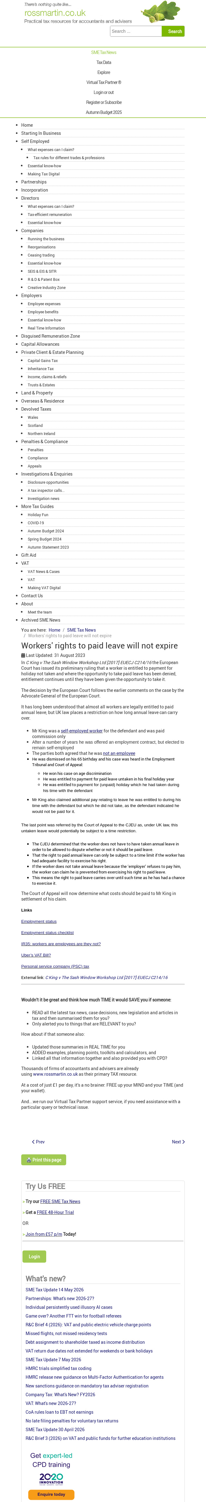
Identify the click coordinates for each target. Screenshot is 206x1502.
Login (34, 1257)
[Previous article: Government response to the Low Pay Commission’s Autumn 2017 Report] (38, 1142)
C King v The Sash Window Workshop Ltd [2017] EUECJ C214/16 (106, 977)
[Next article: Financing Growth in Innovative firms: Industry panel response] (178, 1142)
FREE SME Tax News (60, 1201)
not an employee (119, 753)
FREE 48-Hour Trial (55, 1212)
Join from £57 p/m (44, 1234)
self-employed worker (82, 731)
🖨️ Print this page (43, 1160)
